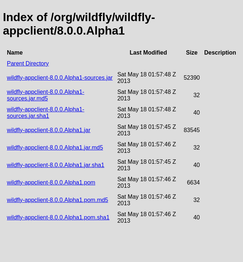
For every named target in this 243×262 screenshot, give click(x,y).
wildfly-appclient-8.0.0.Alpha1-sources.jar (60, 78)
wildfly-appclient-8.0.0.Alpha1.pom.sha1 (58, 217)
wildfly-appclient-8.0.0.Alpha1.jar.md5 (55, 147)
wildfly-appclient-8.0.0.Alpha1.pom (51, 182)
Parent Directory (28, 63)
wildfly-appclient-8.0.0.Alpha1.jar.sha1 (55, 165)
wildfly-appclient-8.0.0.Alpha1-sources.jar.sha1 (45, 112)
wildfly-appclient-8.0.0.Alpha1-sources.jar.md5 (45, 95)
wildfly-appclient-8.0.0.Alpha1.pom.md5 (57, 200)
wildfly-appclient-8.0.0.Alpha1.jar (48, 130)
